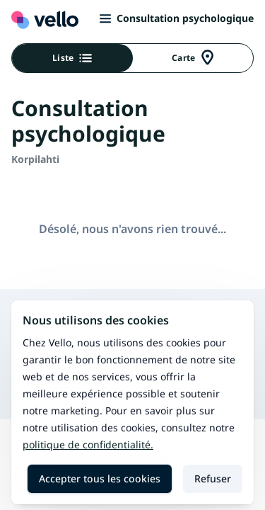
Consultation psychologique (177, 18)
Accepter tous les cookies (99, 478)
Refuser (212, 478)
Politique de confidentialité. (88, 444)
